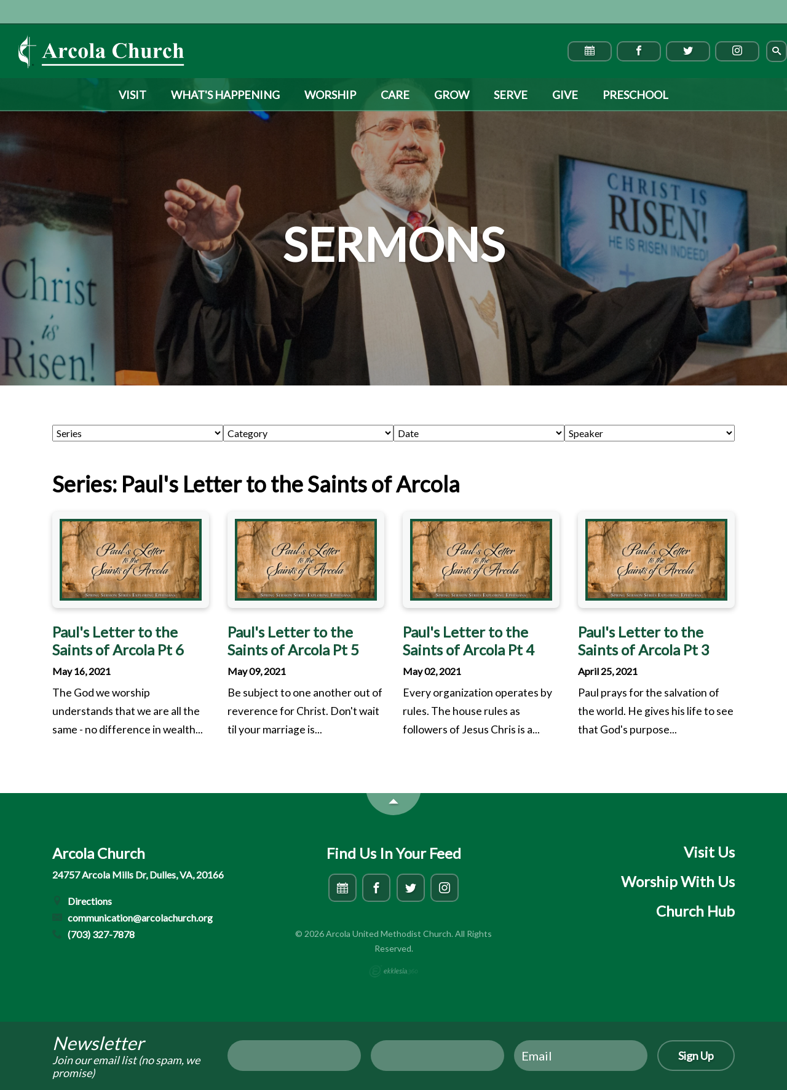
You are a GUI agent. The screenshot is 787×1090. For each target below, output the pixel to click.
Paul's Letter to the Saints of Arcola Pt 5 (293, 640)
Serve (511, 94)
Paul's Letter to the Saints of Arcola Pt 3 (644, 640)
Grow (451, 94)
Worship (330, 94)
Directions (82, 901)
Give (565, 94)
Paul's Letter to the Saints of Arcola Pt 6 (118, 640)
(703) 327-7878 (93, 934)
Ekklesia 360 (393, 971)
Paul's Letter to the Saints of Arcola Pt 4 (468, 640)
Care (395, 94)
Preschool (635, 94)
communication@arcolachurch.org (132, 917)
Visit (132, 94)
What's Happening (225, 94)
